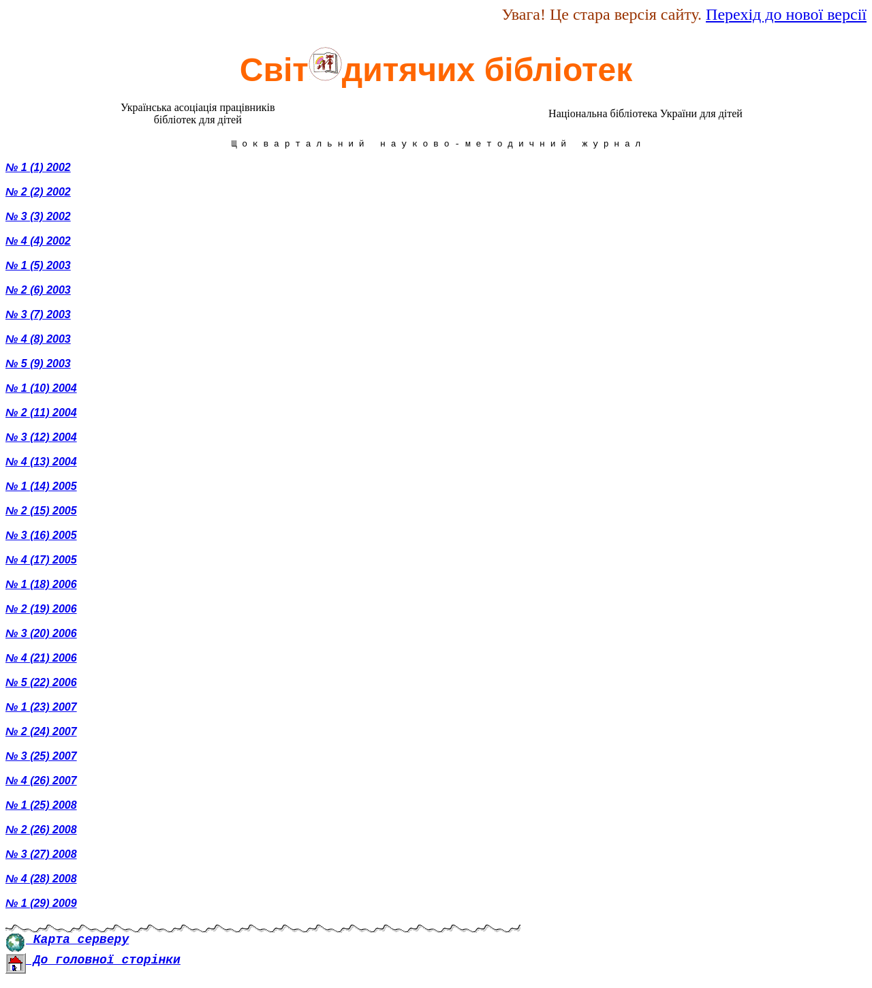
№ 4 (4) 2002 (38, 243)
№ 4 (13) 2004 (41, 463)
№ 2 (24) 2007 (41, 733)
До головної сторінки (93, 962)
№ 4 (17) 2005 (41, 562)
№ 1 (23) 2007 (41, 709)
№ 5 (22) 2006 (41, 684)
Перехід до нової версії (786, 14)
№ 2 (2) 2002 (38, 194)
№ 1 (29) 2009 (41, 905)
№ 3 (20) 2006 (41, 635)
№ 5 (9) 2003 (38, 365)
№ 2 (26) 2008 (41, 831)
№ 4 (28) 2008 (41, 880)
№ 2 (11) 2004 (41, 414)
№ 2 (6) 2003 (38, 292)
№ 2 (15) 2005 (41, 513)
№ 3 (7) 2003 (38, 316)
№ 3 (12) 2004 (41, 439)
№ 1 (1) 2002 (38, 169)
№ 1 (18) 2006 (41, 586)
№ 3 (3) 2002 (38, 218)
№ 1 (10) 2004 (41, 390)
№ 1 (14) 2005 (41, 488)
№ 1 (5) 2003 (38, 267)
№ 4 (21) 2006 (41, 660)
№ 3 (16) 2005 (41, 537)
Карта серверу (67, 941)
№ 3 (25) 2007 (41, 758)
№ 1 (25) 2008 (41, 807)
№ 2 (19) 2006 (41, 611)
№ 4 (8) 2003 (38, 341)
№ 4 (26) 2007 (41, 782)
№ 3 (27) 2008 (41, 856)
